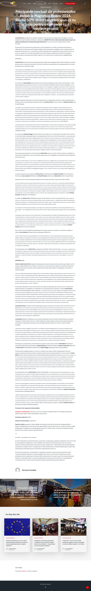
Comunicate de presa (10, 537)
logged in (24, 571)
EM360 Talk (55, 3)
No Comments (57, 32)
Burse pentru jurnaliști (70, 3)
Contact (61, 3)
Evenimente (40, 3)
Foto (45, 3)
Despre (34, 3)
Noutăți (29, 3)
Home (24, 3)
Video (49, 3)
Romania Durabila (36, 32)
